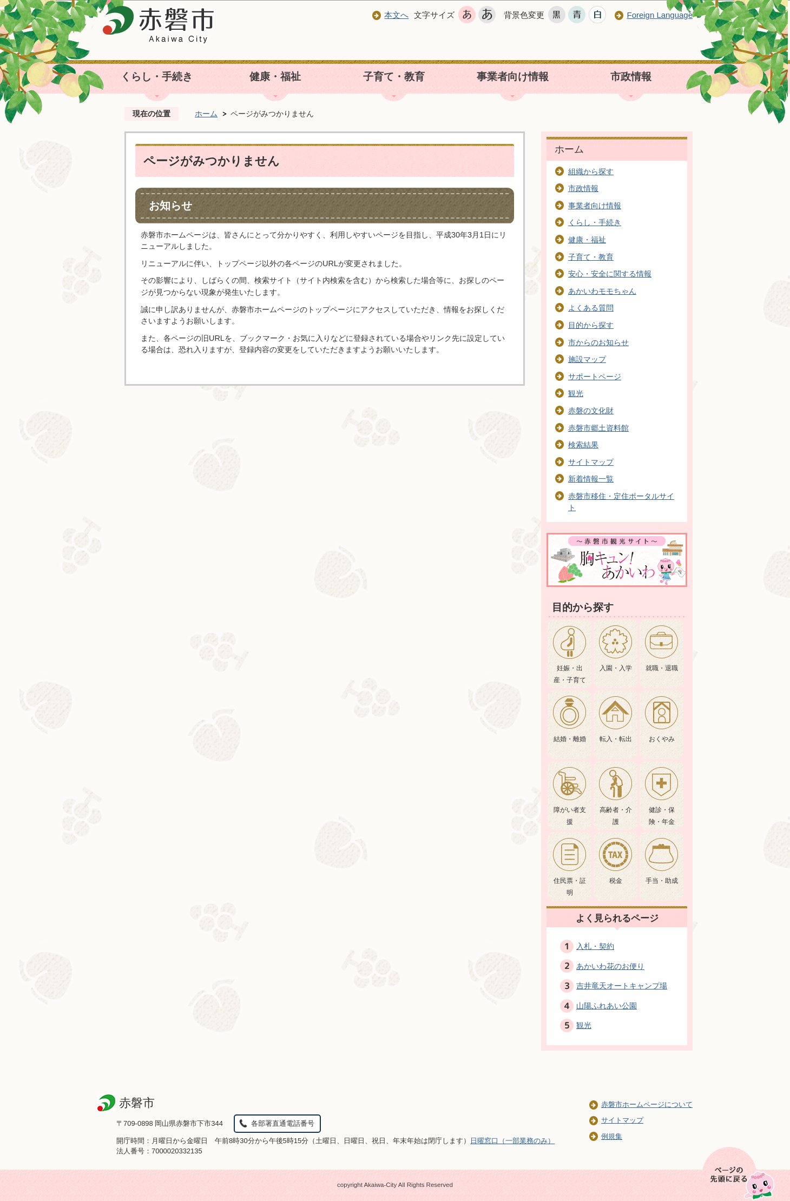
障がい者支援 (570, 816)
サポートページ (594, 376)
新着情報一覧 (591, 478)
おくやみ (662, 739)
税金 (615, 880)
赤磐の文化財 (591, 410)
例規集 (611, 1136)
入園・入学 (616, 668)
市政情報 (630, 76)
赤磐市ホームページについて (647, 1104)
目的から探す (591, 325)
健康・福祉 (275, 76)
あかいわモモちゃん (602, 291)
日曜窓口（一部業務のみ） (512, 1141)
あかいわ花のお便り (610, 966)
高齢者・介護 (616, 816)
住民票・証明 (570, 886)
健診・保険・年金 (662, 816)
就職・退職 (662, 668)
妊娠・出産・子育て (570, 674)
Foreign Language (660, 14)
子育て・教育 (394, 76)
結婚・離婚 (570, 739)
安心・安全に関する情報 (609, 273)
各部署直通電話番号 (282, 1123)
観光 (575, 393)
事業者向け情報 (513, 76)
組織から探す (591, 171)
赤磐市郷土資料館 (598, 428)
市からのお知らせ (598, 342)
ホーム (206, 113)
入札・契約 (595, 946)
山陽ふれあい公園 (606, 1005)
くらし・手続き (157, 76)
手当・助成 (662, 880)
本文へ (396, 14)
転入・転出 (616, 739)
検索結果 (583, 444)
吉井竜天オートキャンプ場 (621, 985)
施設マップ (587, 359)
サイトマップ (591, 462)
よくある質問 (591, 307)
